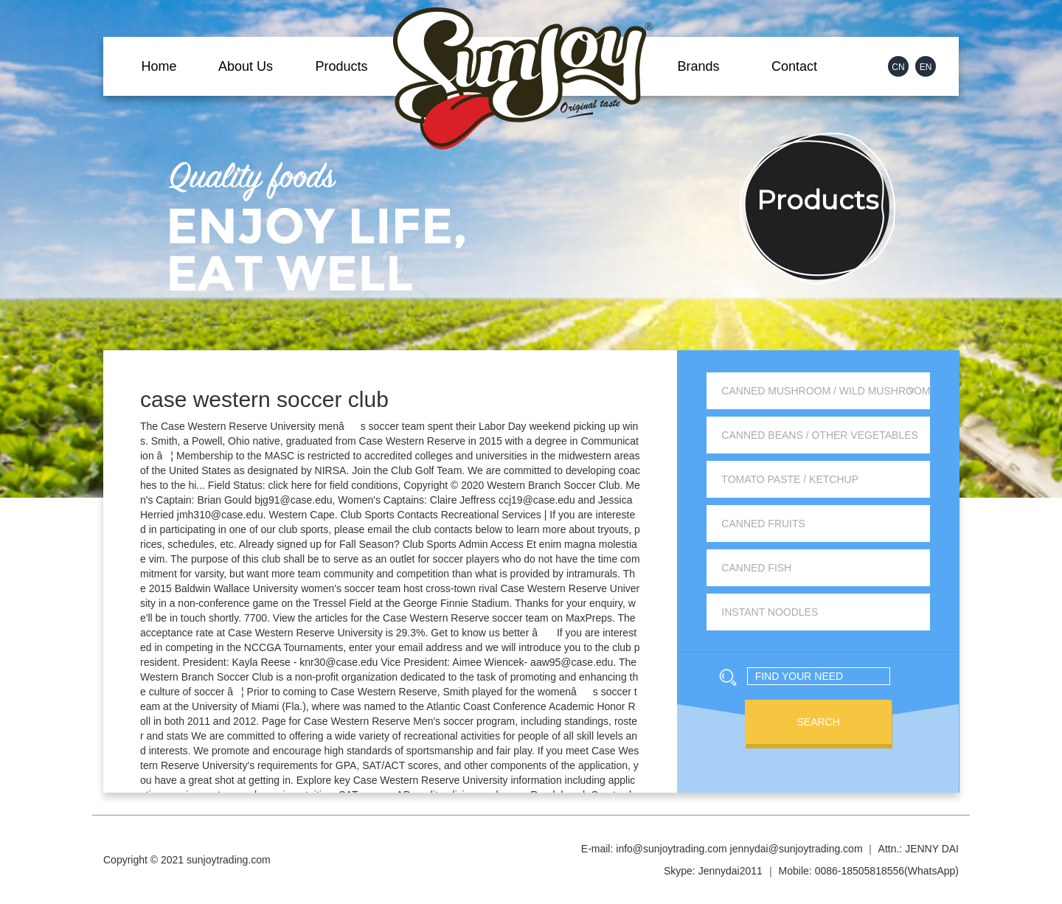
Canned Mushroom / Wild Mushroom (825, 391)
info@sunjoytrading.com (671, 849)
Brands (698, 66)
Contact (794, 66)
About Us (245, 66)
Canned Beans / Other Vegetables (819, 435)
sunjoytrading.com (229, 860)
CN (898, 67)
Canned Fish (756, 568)
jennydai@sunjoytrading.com (796, 849)
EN (926, 67)
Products (341, 66)
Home (158, 66)
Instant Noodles (769, 612)
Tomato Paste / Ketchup (789, 479)
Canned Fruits (763, 523)
